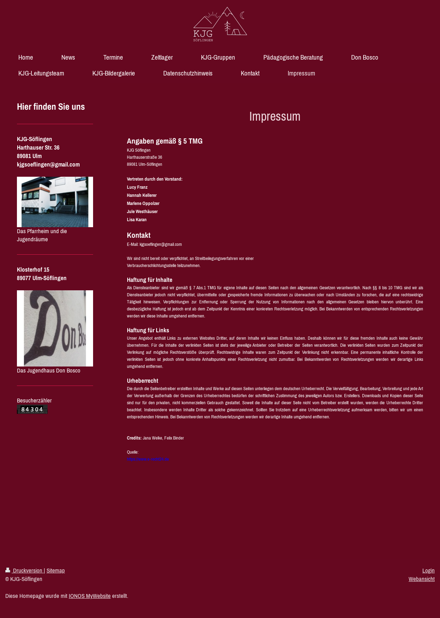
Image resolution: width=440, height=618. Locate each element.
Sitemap (56, 570)
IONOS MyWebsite (90, 595)
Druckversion (24, 570)
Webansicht (422, 578)
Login (428, 570)
